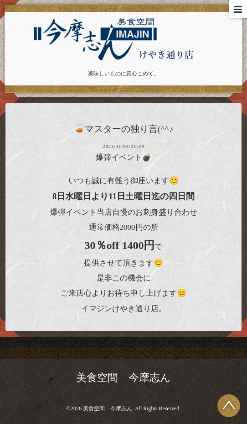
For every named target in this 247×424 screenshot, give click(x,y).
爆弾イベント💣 (124, 157)
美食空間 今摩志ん (123, 377)
